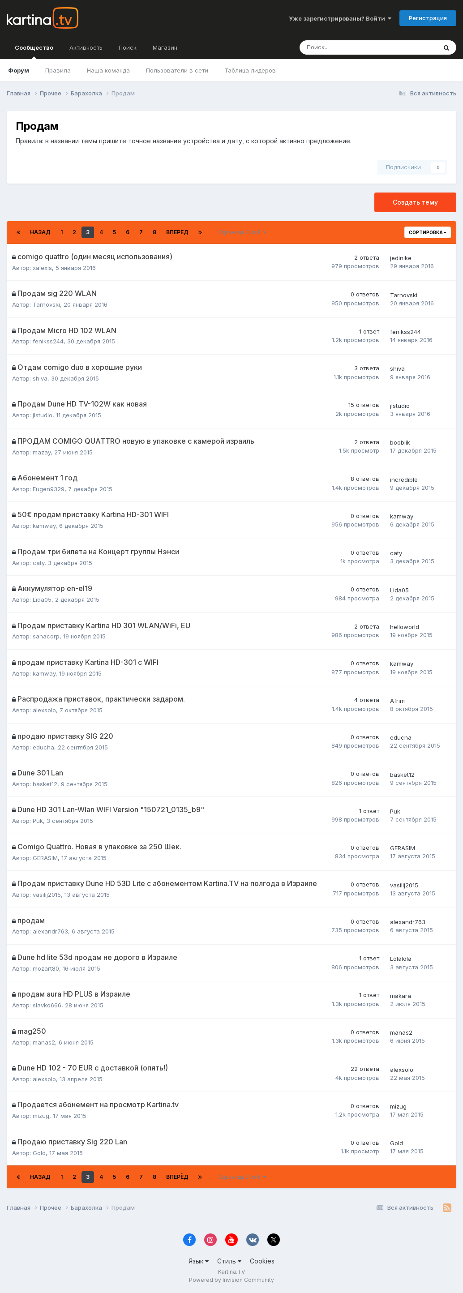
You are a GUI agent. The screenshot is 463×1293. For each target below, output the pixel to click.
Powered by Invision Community (231, 1279)
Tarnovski (46, 304)
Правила (58, 70)
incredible (404, 479)
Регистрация (428, 17)
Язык (199, 1261)
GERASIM (45, 857)
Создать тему (415, 202)
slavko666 (47, 1005)
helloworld (404, 626)
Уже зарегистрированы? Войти (340, 18)
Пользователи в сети (177, 70)
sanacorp (46, 636)
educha (43, 747)
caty (38, 562)
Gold (39, 1152)
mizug (41, 1115)
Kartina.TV (231, 1271)
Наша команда (108, 70)
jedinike (401, 257)
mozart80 (46, 968)
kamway (44, 525)
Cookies (262, 1261)
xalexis (42, 267)
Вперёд (177, 232)
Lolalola (401, 958)
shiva (40, 378)
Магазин (165, 47)
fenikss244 (48, 341)
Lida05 (42, 599)
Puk (38, 820)
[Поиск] (338, 47)
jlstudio (42, 415)
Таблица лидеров (250, 70)
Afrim (397, 700)
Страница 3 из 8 (242, 232)
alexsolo (44, 710)
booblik (400, 442)
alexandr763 (50, 931)
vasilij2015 (47, 894)
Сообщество (34, 51)
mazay (42, 452)
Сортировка (427, 232)
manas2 (44, 1042)
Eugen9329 (48, 488)
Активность (86, 47)
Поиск (128, 47)
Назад (40, 232)
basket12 (45, 784)
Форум (18, 70)
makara (400, 995)
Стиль (229, 1261)
